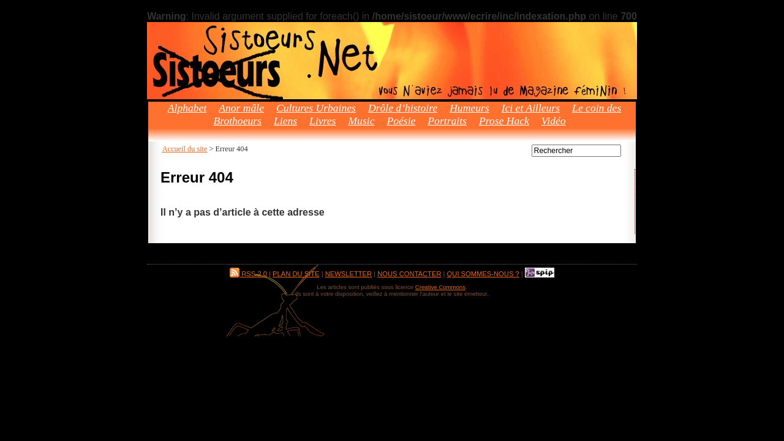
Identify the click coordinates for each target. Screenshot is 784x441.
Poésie (400, 121)
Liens (285, 121)
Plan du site (296, 273)
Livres (322, 121)
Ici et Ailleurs (531, 108)
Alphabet (187, 108)
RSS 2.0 (248, 273)
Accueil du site (185, 149)
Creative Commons (440, 287)
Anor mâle (241, 108)
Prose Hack (504, 121)
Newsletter (348, 273)
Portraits (447, 121)
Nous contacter (409, 273)
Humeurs (469, 108)
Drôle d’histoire (402, 108)
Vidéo (553, 121)
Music (361, 121)
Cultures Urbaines (316, 108)
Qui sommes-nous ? (483, 273)
